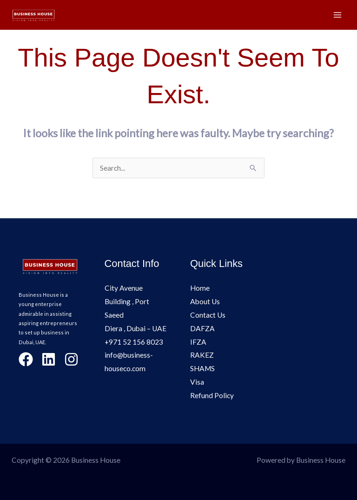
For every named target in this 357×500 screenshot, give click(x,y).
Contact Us (207, 315)
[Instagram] (71, 359)
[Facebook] (26, 359)
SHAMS (202, 368)
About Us (205, 301)
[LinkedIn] (48, 359)
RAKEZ (202, 355)
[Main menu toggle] (338, 15)
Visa (197, 382)
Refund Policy (212, 395)
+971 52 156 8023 (134, 342)
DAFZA (202, 328)
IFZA (198, 342)
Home (200, 288)
